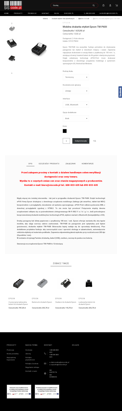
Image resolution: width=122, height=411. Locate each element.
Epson (66, 23)
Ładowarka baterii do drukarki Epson (87, 303)
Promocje (10, 350)
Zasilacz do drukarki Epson (65, 302)
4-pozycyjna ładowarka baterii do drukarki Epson (18, 303)
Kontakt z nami (31, 371)
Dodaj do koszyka (81, 141)
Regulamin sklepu (32, 367)
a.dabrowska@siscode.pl (59, 362)
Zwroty (28, 354)
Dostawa (28, 350)
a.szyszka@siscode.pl (58, 364)
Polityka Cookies (31, 364)
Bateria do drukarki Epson (42, 302)
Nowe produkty (13, 354)
